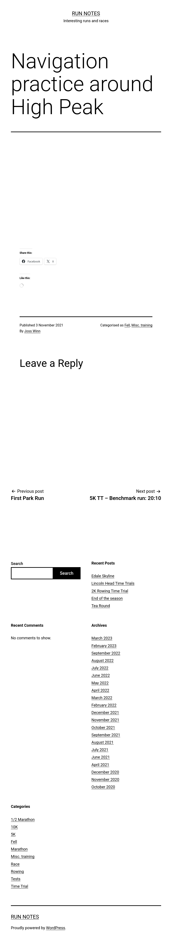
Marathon (19, 849)
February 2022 (103, 705)
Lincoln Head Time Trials (113, 583)
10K (14, 827)
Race (15, 864)
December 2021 (105, 712)
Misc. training (142, 325)
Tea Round (100, 605)
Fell (127, 325)
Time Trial (19, 886)
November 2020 (105, 779)
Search (17, 563)
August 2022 (102, 660)
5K (13, 834)
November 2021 (105, 720)
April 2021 (100, 764)
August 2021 (102, 742)
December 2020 (105, 772)
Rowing (17, 871)
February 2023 (103, 645)
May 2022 (100, 683)
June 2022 (100, 675)
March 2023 (101, 638)
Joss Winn (32, 331)
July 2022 (99, 668)
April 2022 (100, 690)
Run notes (86, 13)
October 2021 (103, 727)
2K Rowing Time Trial (109, 591)
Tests (15, 879)
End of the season (107, 598)
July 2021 (99, 749)
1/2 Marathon (23, 819)
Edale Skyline (102, 576)
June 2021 (100, 757)
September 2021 (105, 735)
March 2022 (101, 697)
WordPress (55, 928)
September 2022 (105, 653)
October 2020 (103, 787)
